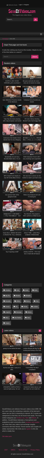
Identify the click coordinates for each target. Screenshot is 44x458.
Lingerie (7, 312)
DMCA (13, 450)
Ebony (28, 301)
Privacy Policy (35, 450)
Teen (28, 317)
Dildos (18, 301)
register (28, 429)
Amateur (7, 290)
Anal (17, 290)
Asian (26, 290)
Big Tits (7, 295)
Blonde (18, 295)
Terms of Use (23, 450)
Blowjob (28, 295)
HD (16, 306)
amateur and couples (32, 422)
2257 (6, 450)
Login (20, 4)
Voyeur (7, 323)
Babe (35, 290)
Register (26, 4)
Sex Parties (17, 317)
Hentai (25, 306)
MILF (7, 317)
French (7, 306)
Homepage (5, 38)
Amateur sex (20, 418)
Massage (18, 312)
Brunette (7, 301)
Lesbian (35, 306)
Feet (37, 301)
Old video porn (7, 436)
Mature (29, 312)
